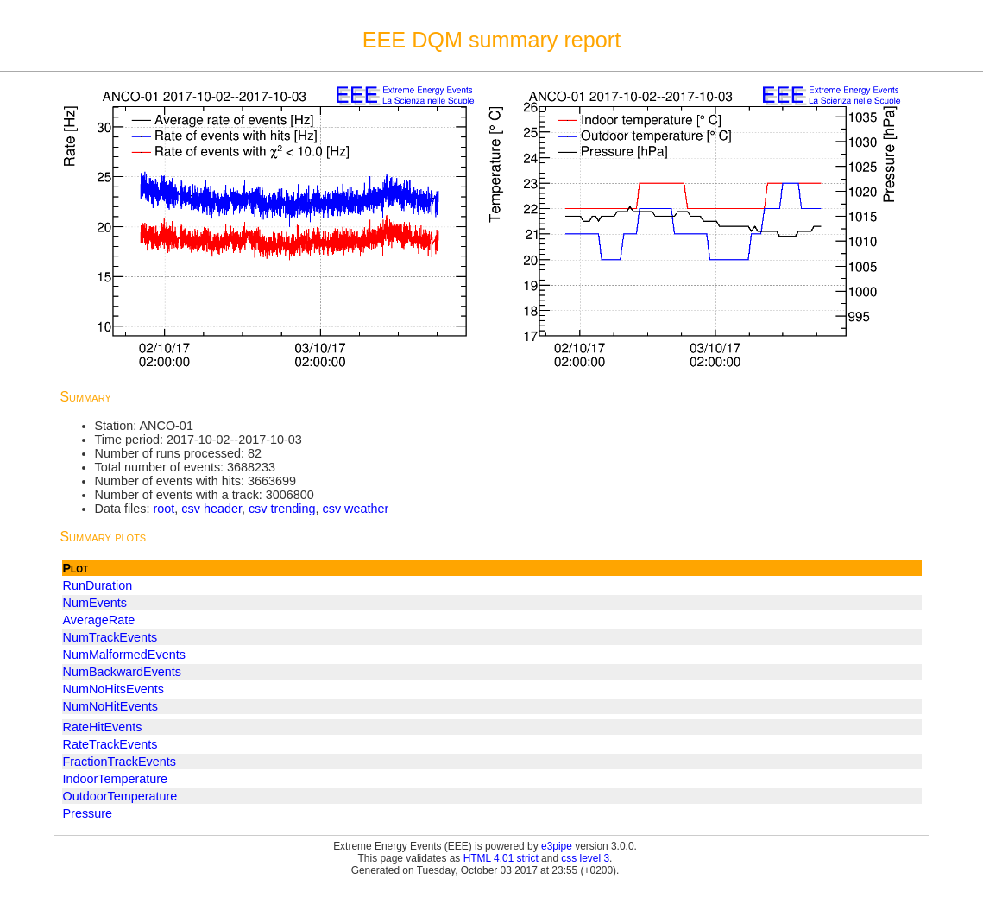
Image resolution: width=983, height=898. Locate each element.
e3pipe (556, 846)
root (163, 508)
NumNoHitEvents (110, 706)
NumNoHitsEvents (114, 689)
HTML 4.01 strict (501, 858)
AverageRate (99, 620)
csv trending (282, 508)
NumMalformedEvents (124, 654)
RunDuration (98, 585)
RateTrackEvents (110, 744)
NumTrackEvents (110, 637)
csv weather (356, 508)
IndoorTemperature (115, 779)
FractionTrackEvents (119, 761)
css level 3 (585, 858)
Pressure (88, 813)
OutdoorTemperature (120, 796)
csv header (211, 508)
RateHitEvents (102, 727)
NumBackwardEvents (122, 672)
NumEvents (95, 603)
